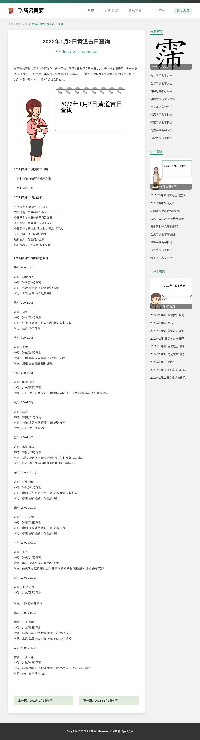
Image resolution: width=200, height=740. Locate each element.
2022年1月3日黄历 (106, 700)
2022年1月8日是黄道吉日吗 (167, 346)
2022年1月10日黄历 (162, 362)
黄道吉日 (182, 11)
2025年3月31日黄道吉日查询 (168, 195)
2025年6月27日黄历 (162, 203)
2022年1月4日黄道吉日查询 (167, 315)
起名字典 (135, 11)
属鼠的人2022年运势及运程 (167, 218)
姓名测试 (111, 11)
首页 (91, 11)
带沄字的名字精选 (161, 114)
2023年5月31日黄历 (164, 186)
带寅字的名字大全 (161, 257)
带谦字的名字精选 (161, 122)
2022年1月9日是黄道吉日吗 (167, 354)
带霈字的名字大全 (163, 66)
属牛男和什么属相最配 (164, 226)
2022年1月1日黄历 (41, 700)
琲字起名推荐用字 (161, 91)
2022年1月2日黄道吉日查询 (46, 24)
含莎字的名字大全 (161, 75)
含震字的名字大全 (161, 130)
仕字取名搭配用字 (161, 106)
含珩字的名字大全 (161, 83)
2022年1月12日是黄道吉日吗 (168, 377)
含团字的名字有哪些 (162, 99)
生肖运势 (159, 11)
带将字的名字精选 (161, 242)
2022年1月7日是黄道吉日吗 (167, 338)
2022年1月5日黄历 (161, 323)
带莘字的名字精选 (161, 250)
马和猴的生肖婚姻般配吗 (165, 211)
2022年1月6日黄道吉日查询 (167, 330)
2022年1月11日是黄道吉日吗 (168, 369)
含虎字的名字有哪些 (162, 234)
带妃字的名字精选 (161, 138)
